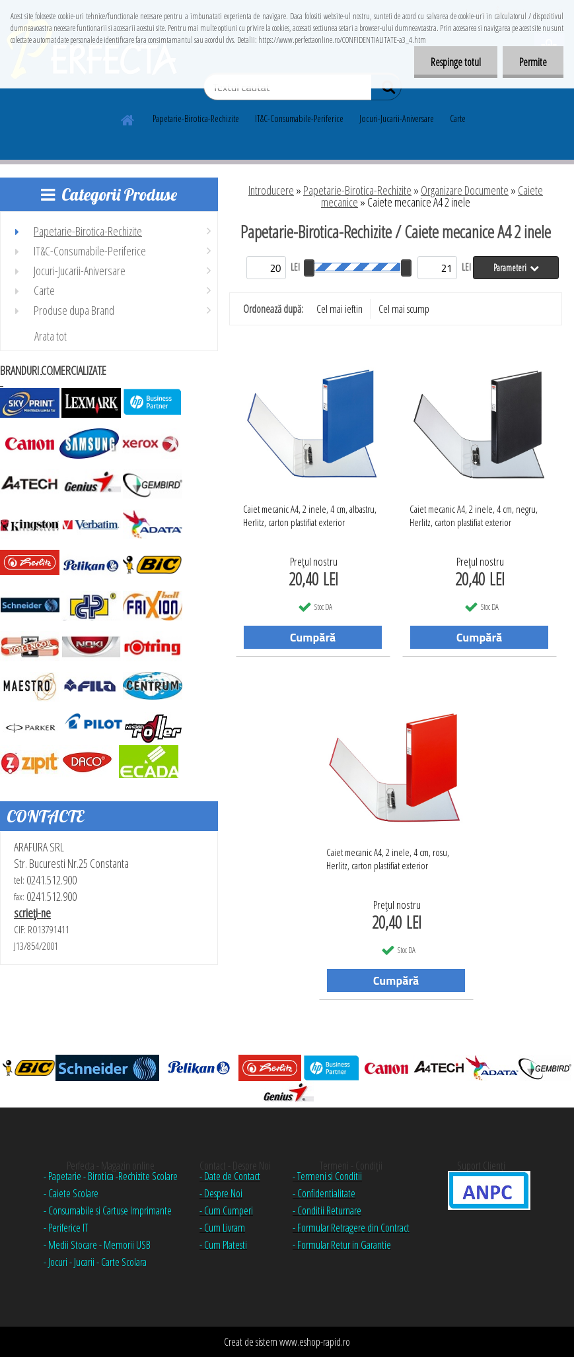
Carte (458, 118)
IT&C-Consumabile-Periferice (299, 118)
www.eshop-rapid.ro (314, 1342)
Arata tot (50, 336)
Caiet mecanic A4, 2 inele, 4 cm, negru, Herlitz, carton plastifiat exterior (474, 515)
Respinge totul (456, 62)
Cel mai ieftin (339, 309)
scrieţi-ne (32, 913)
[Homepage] (128, 118)
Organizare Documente (465, 190)
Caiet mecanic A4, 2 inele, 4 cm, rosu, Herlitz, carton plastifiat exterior (387, 858)
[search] (386, 90)
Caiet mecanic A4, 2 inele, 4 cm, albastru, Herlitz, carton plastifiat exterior (310, 515)
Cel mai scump (403, 309)
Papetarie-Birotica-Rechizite (196, 118)
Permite (533, 62)
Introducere (271, 190)
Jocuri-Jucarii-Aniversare (396, 118)
